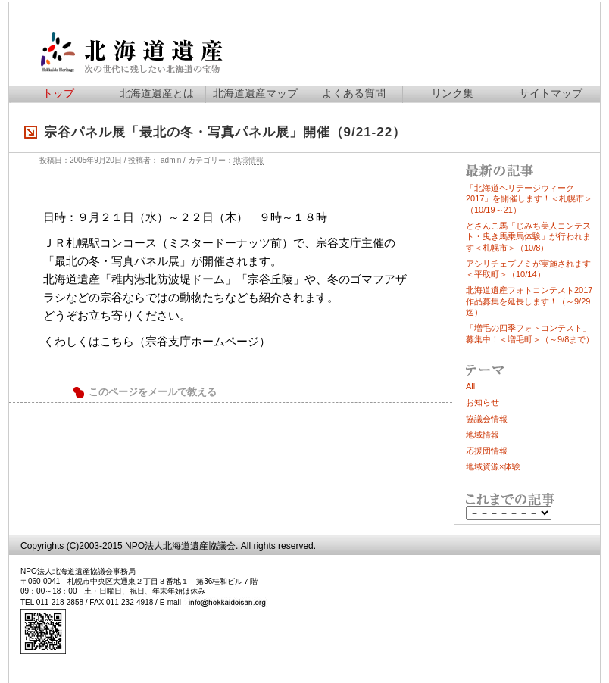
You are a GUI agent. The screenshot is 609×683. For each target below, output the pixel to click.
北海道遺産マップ (255, 93)
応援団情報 (487, 450)
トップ (58, 93)
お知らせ (482, 402)
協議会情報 (487, 418)
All (470, 386)
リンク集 (452, 93)
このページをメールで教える (153, 392)
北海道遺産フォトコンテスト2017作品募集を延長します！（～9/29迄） (529, 301)
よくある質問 (354, 93)
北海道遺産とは (157, 93)
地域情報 (248, 160)
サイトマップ (550, 93)
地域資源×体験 (493, 466)
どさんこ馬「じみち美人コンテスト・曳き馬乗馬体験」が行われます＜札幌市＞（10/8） (528, 236)
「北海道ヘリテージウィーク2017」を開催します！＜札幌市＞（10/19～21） (529, 198)
